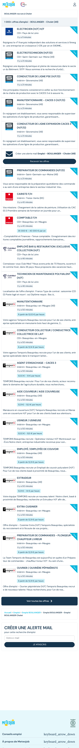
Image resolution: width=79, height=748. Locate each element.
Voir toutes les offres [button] (39, 601)
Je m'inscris (39, 644)
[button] (74, 4)
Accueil (7, 612)
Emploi (16, 612)
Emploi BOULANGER (31, 612)
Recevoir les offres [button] (39, 161)
